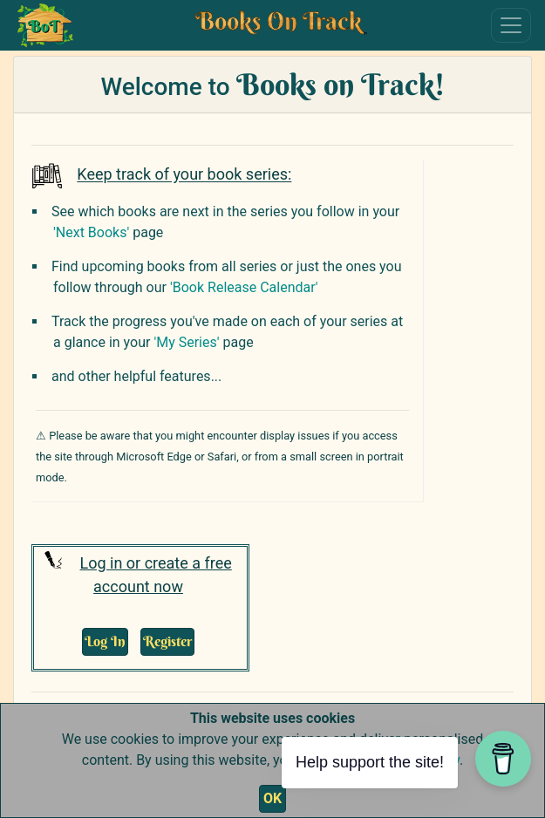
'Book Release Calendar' (244, 287)
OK (272, 798)
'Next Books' (91, 232)
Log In (105, 641)
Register (167, 641)
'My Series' (186, 342)
